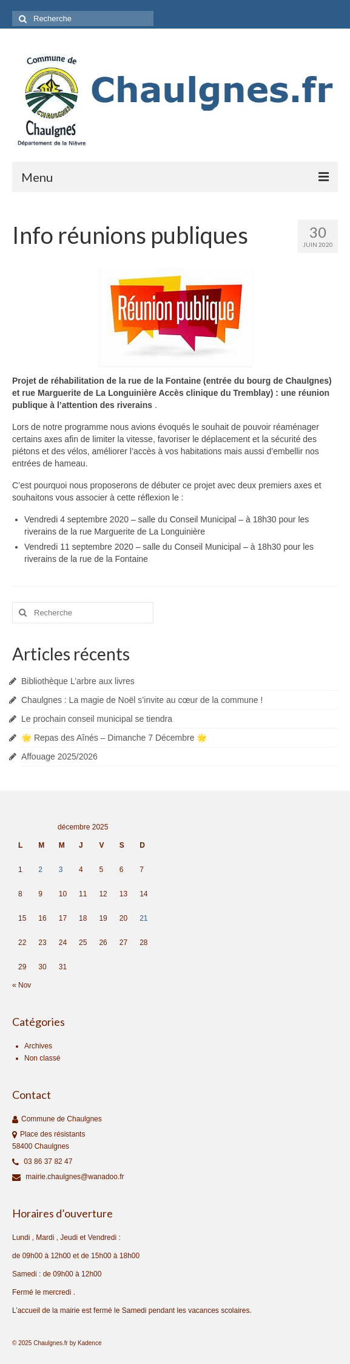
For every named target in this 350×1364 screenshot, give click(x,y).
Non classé (42, 1058)
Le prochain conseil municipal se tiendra (96, 719)
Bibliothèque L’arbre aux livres (78, 681)
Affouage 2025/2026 (59, 756)
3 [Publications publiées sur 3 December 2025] (61, 869)
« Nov (21, 985)
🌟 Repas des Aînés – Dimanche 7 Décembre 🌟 (114, 738)
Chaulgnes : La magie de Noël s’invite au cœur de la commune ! (142, 700)
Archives (38, 1046)
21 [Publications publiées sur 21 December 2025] (143, 918)
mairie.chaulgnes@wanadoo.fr (68, 1176)
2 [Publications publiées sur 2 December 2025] (40, 869)
